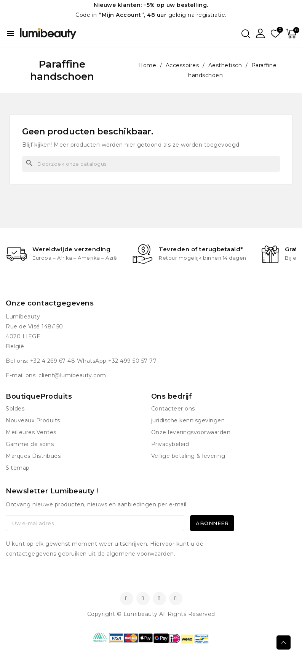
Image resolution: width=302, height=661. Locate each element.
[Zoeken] (151, 164)
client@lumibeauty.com (72, 375)
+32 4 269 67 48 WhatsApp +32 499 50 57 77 (93, 360)
